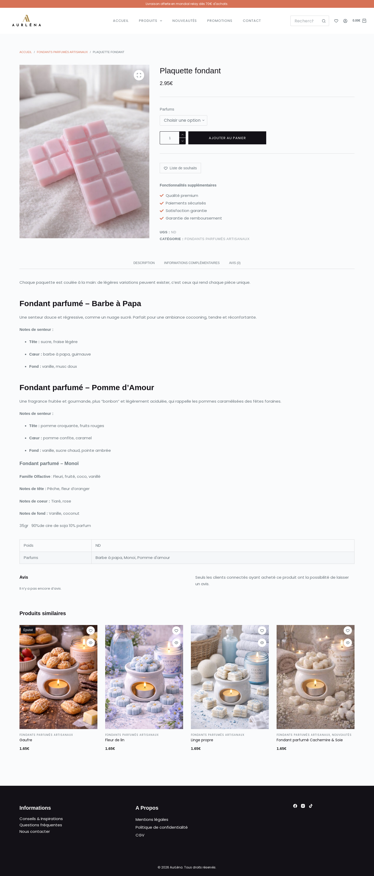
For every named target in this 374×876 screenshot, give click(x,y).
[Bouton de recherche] (324, 21)
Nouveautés (184, 20)
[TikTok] (311, 806)
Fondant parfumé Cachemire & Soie (310, 740)
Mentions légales (152, 819)
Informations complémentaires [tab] (192, 263)
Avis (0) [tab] (235, 263)
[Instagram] (303, 806)
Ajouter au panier (227, 138)
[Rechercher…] (304, 21)
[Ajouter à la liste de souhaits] (180, 168)
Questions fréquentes (40, 825)
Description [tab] (144, 263)
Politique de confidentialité (162, 827)
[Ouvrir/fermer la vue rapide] (90, 643)
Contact (252, 20)
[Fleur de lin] (144, 677)
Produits (151, 21)
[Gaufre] (58, 677)
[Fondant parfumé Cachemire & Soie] (316, 677)
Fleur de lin (114, 740)
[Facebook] (295, 806)
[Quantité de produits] (173, 137)
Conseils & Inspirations (41, 818)
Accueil (121, 20)
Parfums (167, 109)
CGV (140, 835)
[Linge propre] (230, 677)
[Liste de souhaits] (336, 21)
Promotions (219, 20)
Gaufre (25, 740)
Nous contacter (34, 831)
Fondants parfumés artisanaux (217, 239)
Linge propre (202, 740)
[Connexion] (345, 21)
